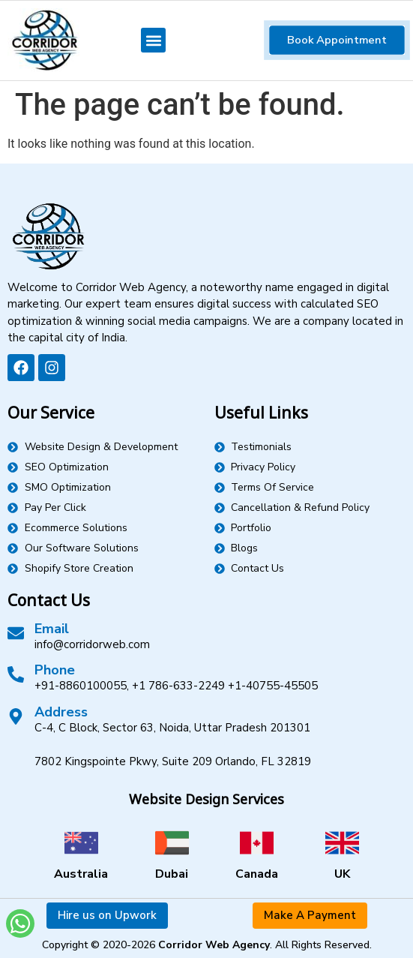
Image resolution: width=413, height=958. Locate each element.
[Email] (15, 633)
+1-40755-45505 (273, 685)
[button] (153, 40)
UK (342, 874)
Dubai (171, 874)
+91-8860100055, (81, 685)
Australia (81, 874)
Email (51, 629)
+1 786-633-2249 (178, 685)
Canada (256, 874)
